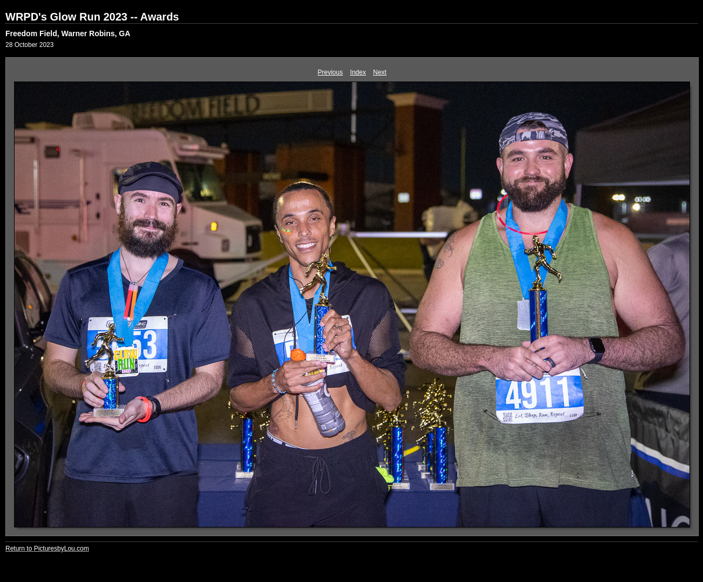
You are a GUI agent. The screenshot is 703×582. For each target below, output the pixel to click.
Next (380, 72)
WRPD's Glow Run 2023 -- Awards (92, 17)
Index (358, 72)
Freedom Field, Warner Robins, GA (67, 33)
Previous (330, 72)
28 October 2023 (29, 45)
